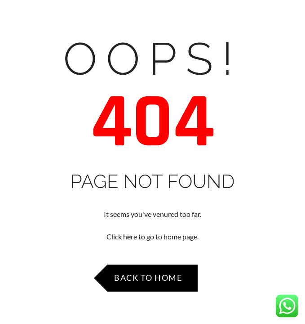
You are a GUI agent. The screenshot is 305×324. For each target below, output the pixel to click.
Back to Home (148, 278)
